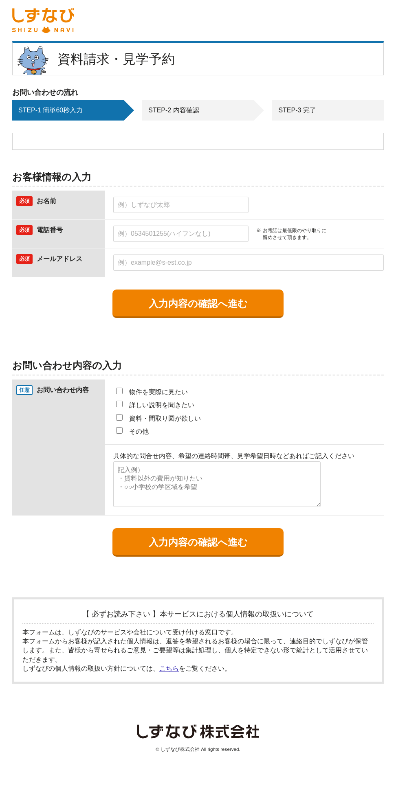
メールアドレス (59, 258)
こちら (169, 668)
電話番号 (50, 229)
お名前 (46, 200)
